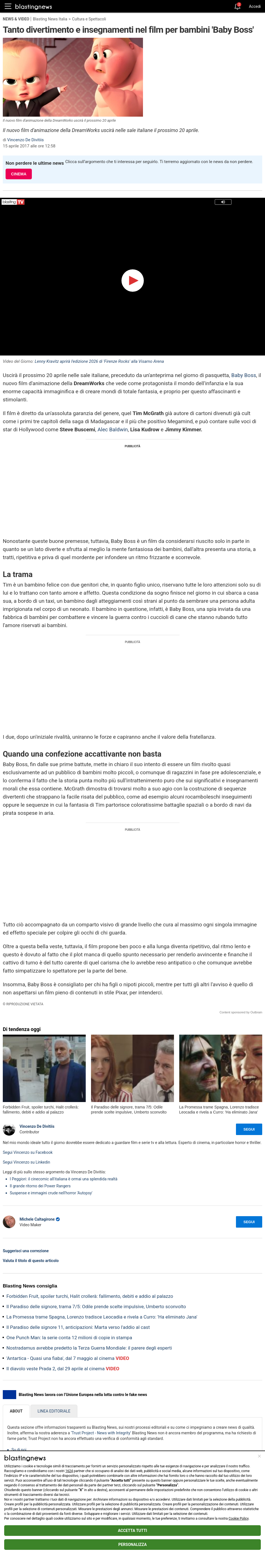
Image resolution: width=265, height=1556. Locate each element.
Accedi (255, 6)
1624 (69, 1471)
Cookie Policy (239, 1518)
